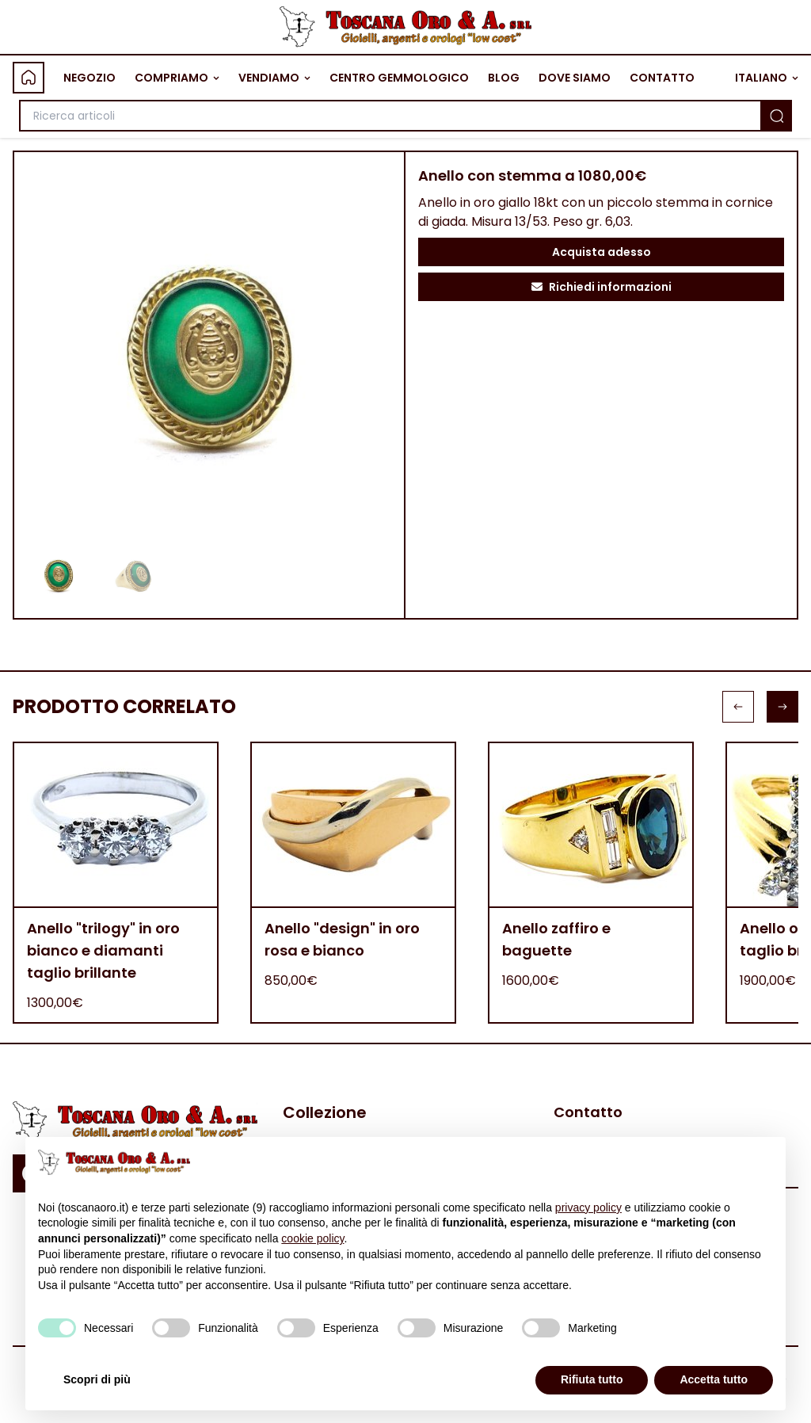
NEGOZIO (89, 78)
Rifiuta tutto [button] (592, 1379)
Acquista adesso (601, 252)
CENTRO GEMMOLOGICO (399, 78)
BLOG (504, 78)
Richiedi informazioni (601, 287)
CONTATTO (662, 78)
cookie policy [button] (312, 1238)
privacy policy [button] (588, 1207)
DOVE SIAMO (575, 78)
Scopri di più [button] (97, 1379)
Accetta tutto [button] (714, 1379)
